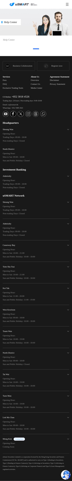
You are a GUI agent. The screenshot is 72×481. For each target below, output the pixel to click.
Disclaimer (54, 80)
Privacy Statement (57, 84)
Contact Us (35, 84)
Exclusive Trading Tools (13, 88)
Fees (5, 80)
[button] (36, 134)
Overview (35, 80)
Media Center (36, 88)
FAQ (5, 84)
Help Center (9, 39)
